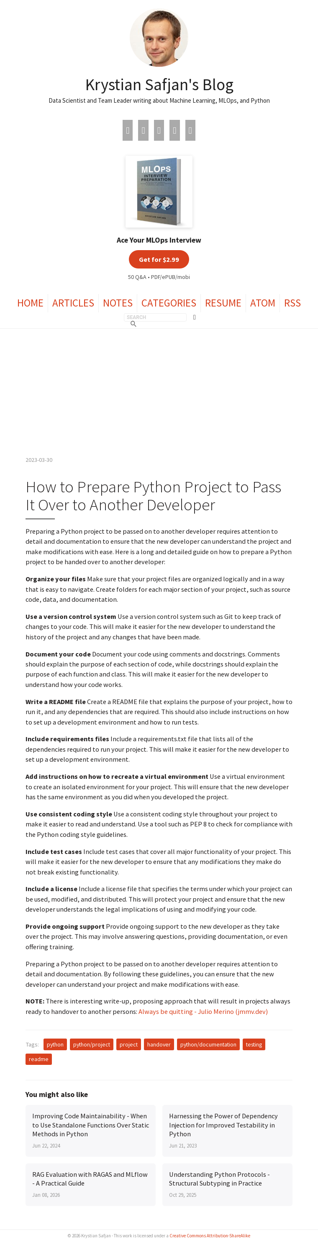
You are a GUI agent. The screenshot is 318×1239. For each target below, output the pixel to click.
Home (30, 302)
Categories (168, 302)
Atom (262, 302)
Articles (73, 302)
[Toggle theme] (194, 317)
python (55, 1044)
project (129, 1044)
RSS (292, 302)
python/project (91, 1044)
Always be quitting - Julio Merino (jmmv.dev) (203, 1011)
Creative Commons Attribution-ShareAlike (209, 1236)
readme (39, 1059)
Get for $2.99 (159, 259)
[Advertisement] (159, 391)
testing (254, 1044)
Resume (223, 302)
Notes (118, 302)
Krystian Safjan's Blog (159, 84)
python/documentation (208, 1044)
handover (159, 1044)
